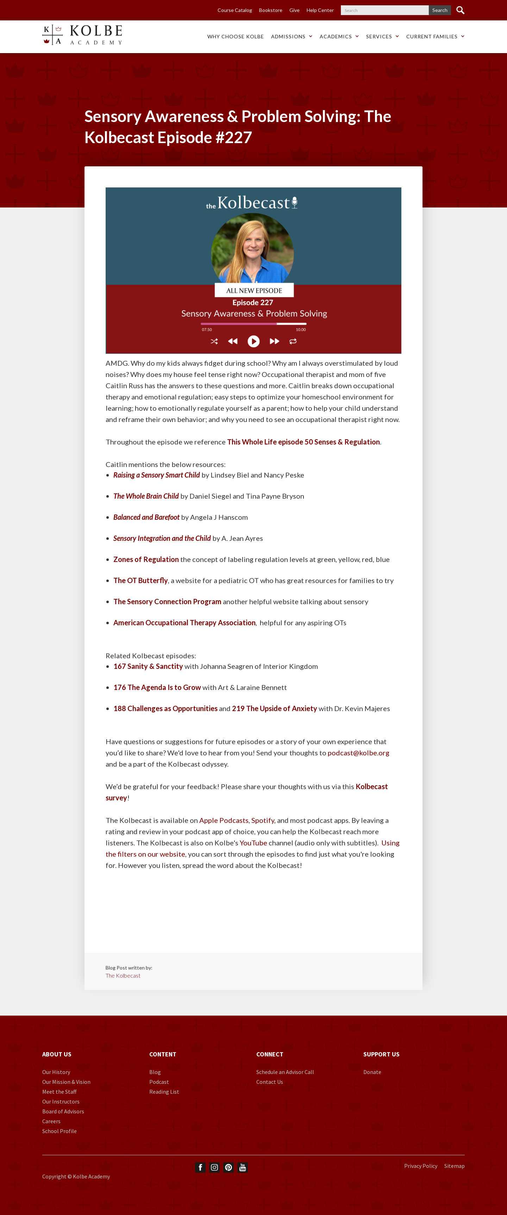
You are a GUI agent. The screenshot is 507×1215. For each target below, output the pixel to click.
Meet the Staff (59, 1091)
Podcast (159, 1081)
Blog (155, 1071)
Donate (372, 1071)
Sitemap (454, 1165)
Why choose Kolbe (235, 36)
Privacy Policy (420, 1165)
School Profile (59, 1130)
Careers (51, 1121)
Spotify (262, 820)
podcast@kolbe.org (358, 752)
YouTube (253, 842)
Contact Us (269, 1081)
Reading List (164, 1091)
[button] (235, 36)
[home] (82, 34)
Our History (56, 1071)
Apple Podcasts (224, 820)
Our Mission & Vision (66, 1081)
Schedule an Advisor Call (285, 1071)
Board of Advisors (63, 1111)
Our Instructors (61, 1101)
